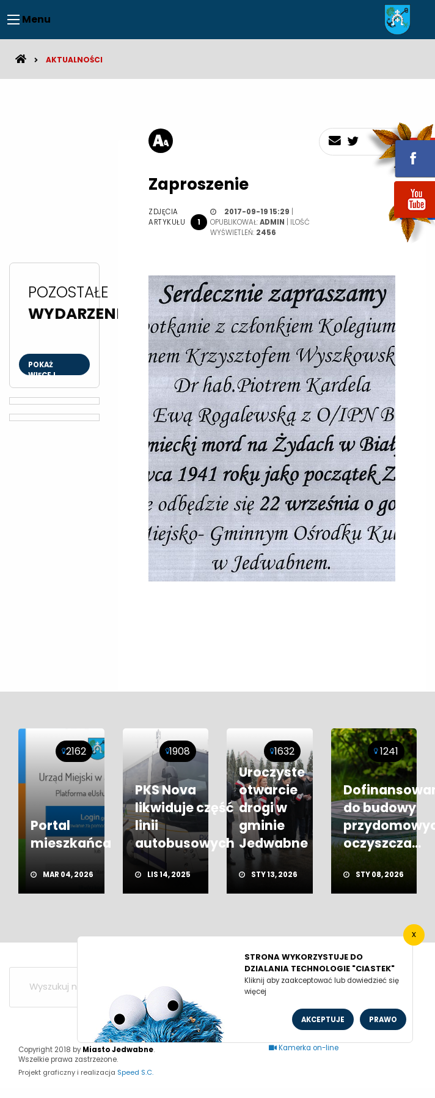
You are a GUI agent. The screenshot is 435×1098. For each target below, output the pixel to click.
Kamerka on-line (303, 1048)
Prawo (383, 1020)
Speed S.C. (135, 1072)
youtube (400, 218)
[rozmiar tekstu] (160, 141)
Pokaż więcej (42, 367)
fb (400, 149)
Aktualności (74, 59)
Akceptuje (323, 1020)
